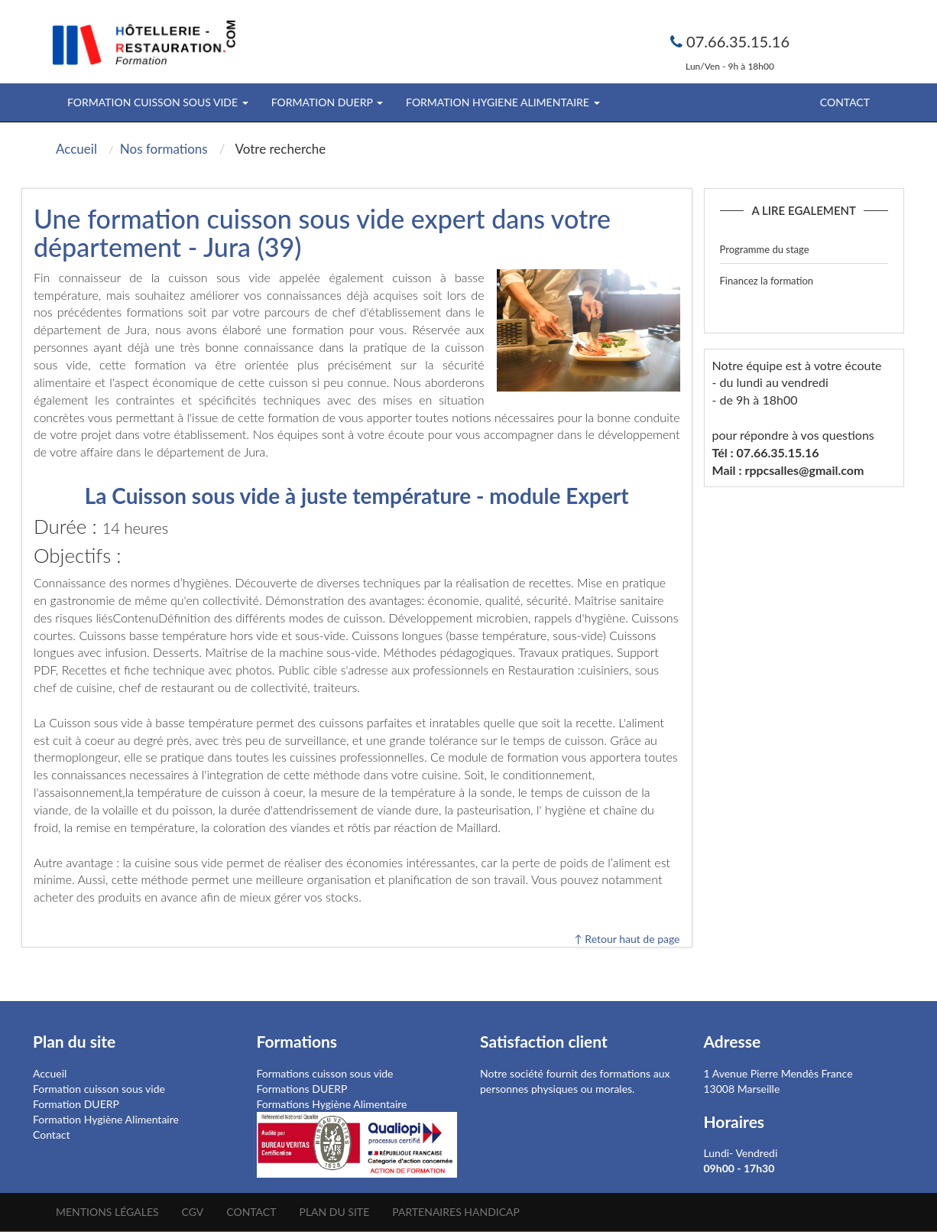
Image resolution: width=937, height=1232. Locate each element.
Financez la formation (767, 281)
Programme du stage (764, 249)
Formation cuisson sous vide (99, 1088)
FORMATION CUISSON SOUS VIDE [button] (157, 102)
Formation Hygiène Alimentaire (106, 1119)
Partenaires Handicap (456, 1211)
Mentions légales (107, 1211)
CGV (193, 1211)
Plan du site (334, 1211)
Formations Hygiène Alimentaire (332, 1103)
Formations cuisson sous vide (325, 1073)
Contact (845, 102)
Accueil (49, 1073)
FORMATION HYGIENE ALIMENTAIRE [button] (502, 102)
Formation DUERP (76, 1103)
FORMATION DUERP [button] (327, 102)
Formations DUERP (302, 1088)
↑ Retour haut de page (626, 938)
